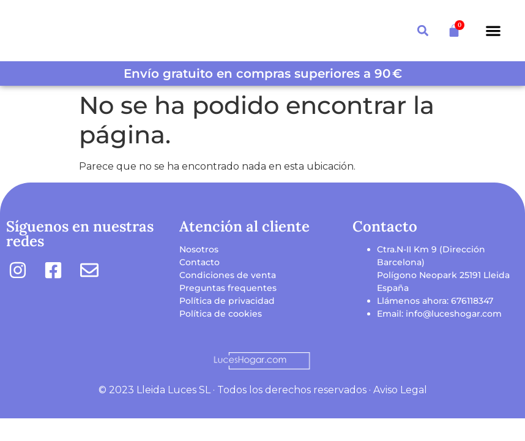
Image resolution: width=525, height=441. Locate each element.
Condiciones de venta (227, 275)
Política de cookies (220, 313)
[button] (493, 31)
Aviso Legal (400, 390)
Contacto (199, 262)
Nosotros (198, 249)
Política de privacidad (227, 300)
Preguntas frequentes (228, 287)
